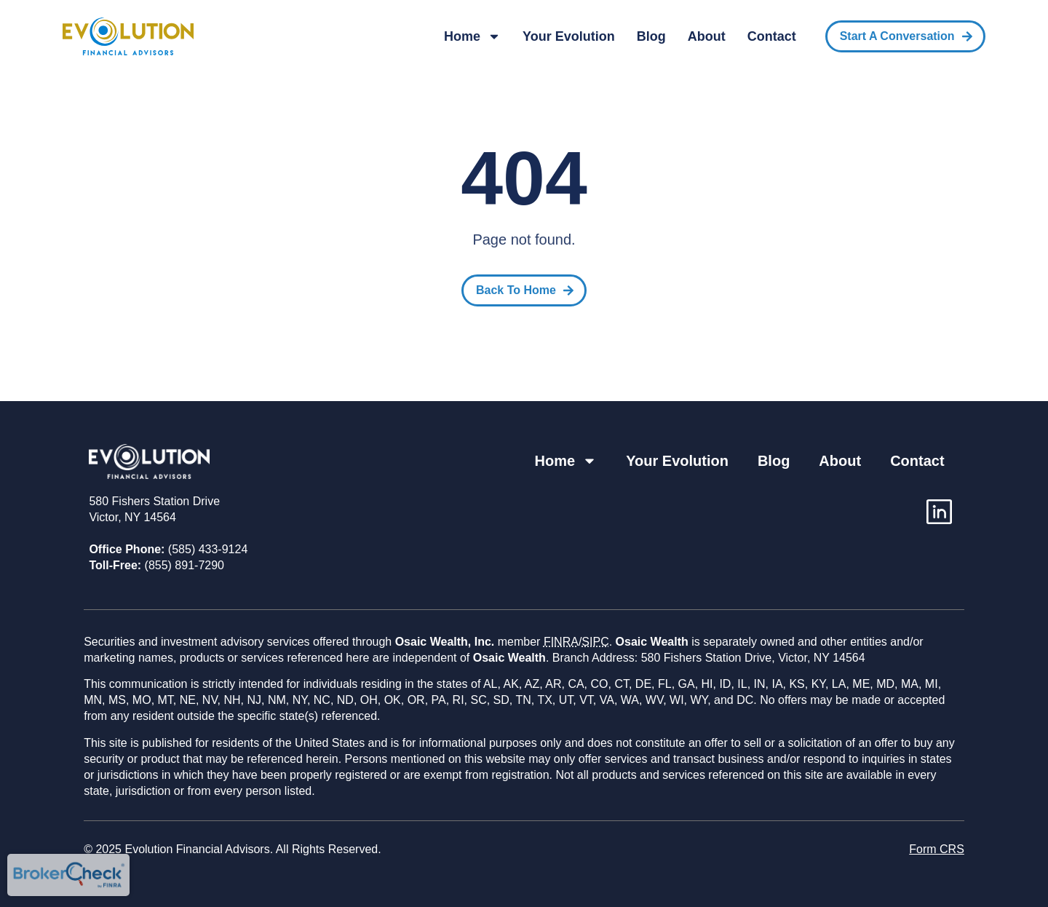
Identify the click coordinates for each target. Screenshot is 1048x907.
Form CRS (936, 849)
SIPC (594, 641)
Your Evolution (569, 36)
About (707, 36)
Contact (771, 36)
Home (472, 36)
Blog (651, 36)
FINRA (561, 641)
